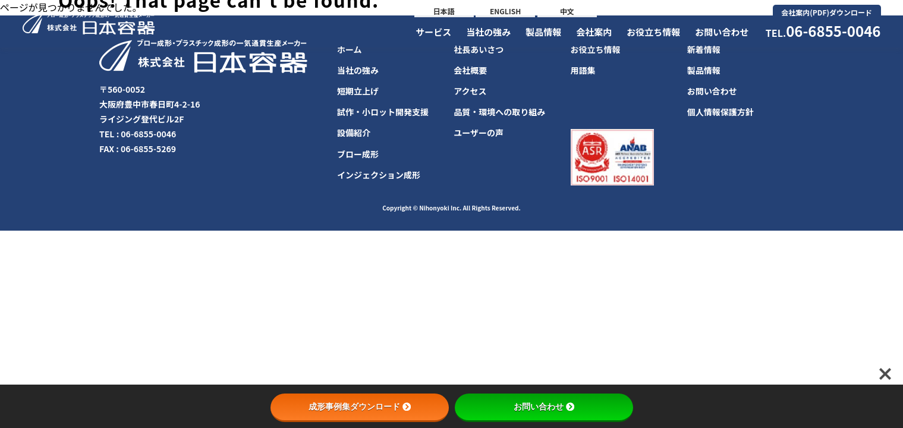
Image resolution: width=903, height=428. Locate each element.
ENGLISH (505, 11)
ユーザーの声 (479, 133)
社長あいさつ (479, 49)
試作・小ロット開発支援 (383, 112)
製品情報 (543, 32)
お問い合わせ (721, 32)
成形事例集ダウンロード (360, 406)
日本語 (444, 11)
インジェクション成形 (378, 175)
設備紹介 (353, 133)
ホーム (349, 49)
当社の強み (488, 32)
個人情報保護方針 (720, 112)
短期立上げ (358, 91)
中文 (567, 11)
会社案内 (594, 32)
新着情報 (703, 49)
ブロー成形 (358, 154)
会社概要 (470, 70)
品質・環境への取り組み (499, 112)
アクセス (470, 91)
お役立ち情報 (653, 32)
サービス (433, 32)
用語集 (583, 70)
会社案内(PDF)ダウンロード (826, 12)
